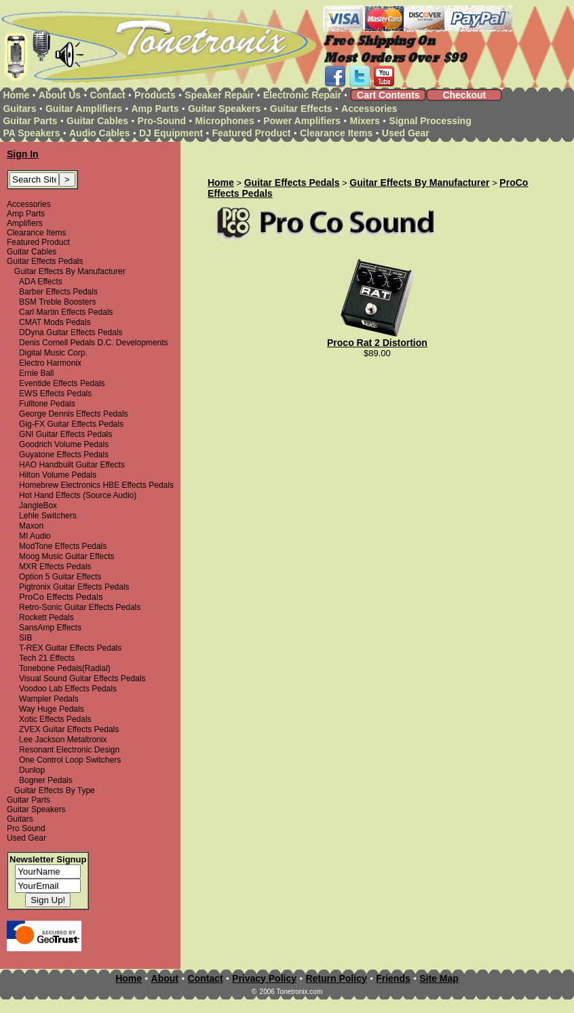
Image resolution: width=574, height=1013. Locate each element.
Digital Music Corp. (53, 353)
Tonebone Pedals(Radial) (65, 668)
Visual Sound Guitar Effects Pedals (82, 678)
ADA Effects (40, 281)
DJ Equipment (171, 133)
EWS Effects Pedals (55, 393)
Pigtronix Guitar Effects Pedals (74, 587)
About (164, 978)
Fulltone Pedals (47, 403)
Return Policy (335, 978)
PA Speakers (31, 133)
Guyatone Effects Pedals (64, 454)
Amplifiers (25, 223)
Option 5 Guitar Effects (60, 576)
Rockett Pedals (46, 617)
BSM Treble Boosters (57, 302)
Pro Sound (26, 828)
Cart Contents (388, 95)
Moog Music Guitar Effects (67, 556)
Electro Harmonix (50, 363)
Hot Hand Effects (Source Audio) (77, 495)
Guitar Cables (97, 120)
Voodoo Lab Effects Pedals (68, 688)
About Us (60, 95)
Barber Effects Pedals (58, 292)
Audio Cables (99, 133)
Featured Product (251, 133)
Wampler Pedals (49, 699)
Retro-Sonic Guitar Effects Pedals (79, 607)
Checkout (464, 95)
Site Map (439, 978)
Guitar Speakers (224, 108)
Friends (393, 978)
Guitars (19, 108)
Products (155, 95)
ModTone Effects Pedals (63, 546)
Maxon (31, 526)
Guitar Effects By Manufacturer (70, 271)
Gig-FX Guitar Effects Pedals (71, 424)
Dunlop (32, 770)
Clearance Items (336, 133)
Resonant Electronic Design (69, 749)
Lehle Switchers (48, 515)
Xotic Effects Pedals (55, 719)
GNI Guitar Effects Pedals (65, 434)
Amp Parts (154, 108)
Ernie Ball (36, 373)
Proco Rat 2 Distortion (377, 342)
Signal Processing (430, 120)
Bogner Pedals (46, 780)
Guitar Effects (301, 108)
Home (16, 95)
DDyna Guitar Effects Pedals (71, 332)
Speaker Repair (219, 95)
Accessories (369, 108)
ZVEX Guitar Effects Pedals (69, 729)
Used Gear (405, 133)
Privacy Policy (264, 978)
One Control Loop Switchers (70, 760)
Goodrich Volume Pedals (64, 444)
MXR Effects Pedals (55, 566)
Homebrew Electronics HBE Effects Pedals (96, 485)
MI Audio (35, 536)
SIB (25, 638)
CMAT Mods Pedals (55, 322)
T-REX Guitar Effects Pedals (70, 648)
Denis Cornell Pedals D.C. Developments (93, 342)
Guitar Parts (30, 120)
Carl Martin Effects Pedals (66, 312)
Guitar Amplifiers (83, 108)
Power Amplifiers (302, 120)
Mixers (365, 120)
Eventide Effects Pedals (62, 383)
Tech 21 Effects (47, 658)
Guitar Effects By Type (54, 790)
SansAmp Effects (50, 627)
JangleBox (38, 505)
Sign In (23, 154)
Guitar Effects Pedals (45, 261)
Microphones (224, 120)
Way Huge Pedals (51, 709)
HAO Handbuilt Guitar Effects (72, 465)
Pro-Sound (162, 120)
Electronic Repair (302, 95)
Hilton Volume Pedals (57, 475)
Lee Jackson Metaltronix (63, 739)
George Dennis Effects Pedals (73, 414)
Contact (108, 95)
